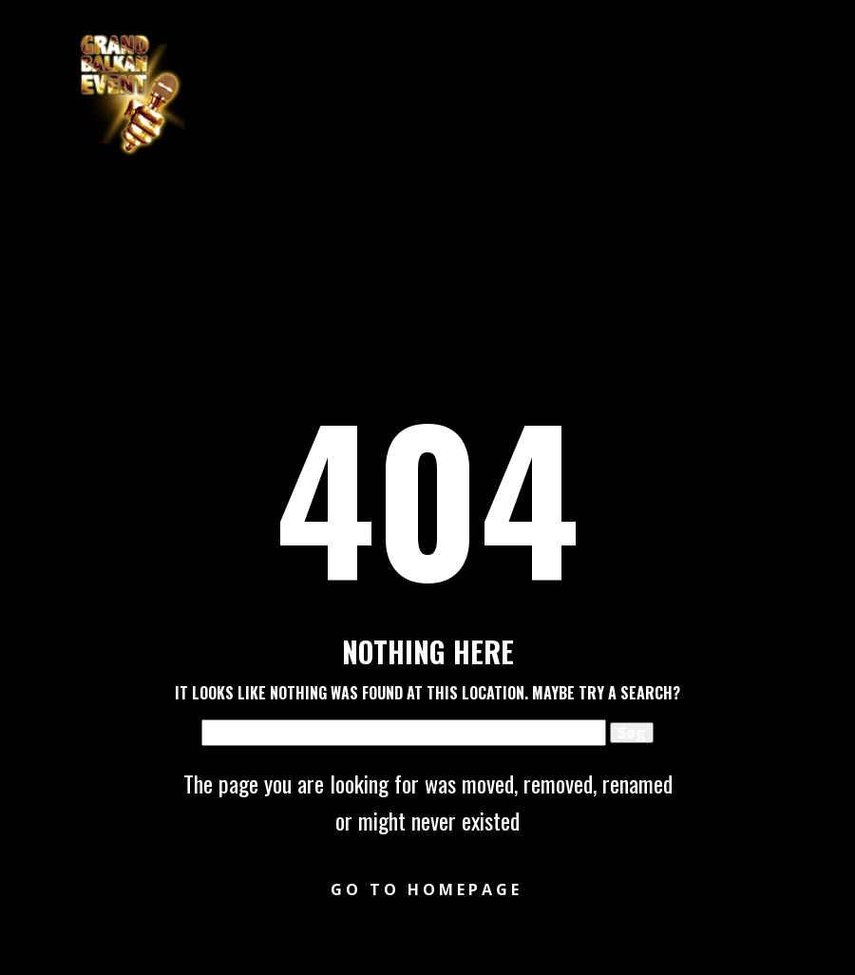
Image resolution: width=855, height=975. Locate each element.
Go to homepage (426, 889)
